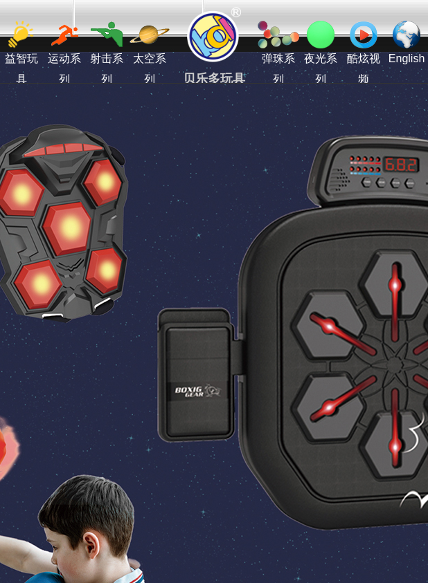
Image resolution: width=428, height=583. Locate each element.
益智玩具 (21, 53)
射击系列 (106, 53)
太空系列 (150, 53)
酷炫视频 (363, 53)
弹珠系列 (278, 53)
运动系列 (64, 53)
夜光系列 (320, 53)
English (407, 42)
